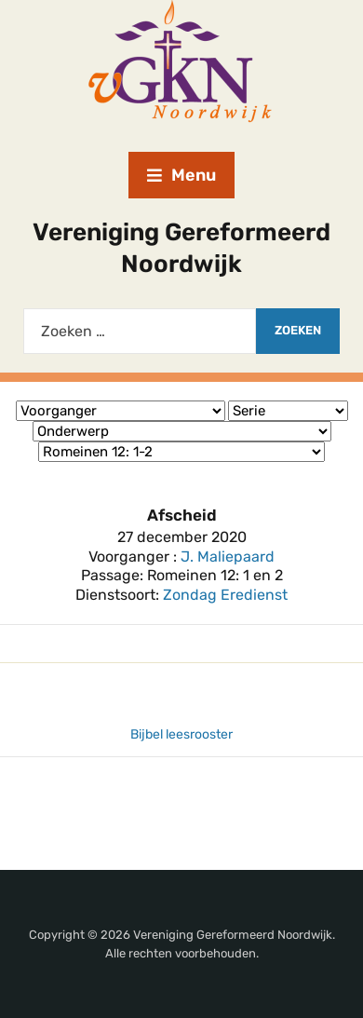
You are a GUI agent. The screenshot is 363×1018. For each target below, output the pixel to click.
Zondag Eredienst (225, 595)
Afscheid (182, 515)
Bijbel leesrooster (181, 734)
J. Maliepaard (228, 556)
